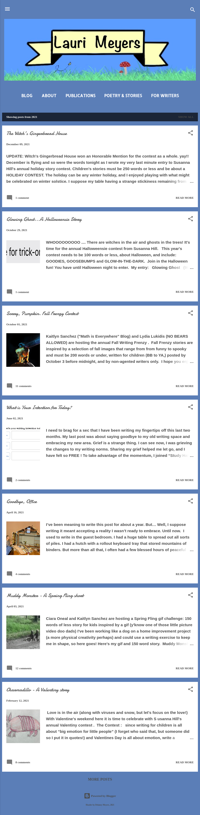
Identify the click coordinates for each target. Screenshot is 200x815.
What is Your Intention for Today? (39, 407)
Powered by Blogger (100, 795)
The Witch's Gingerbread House (36, 133)
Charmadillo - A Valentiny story (37, 689)
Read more (185, 197)
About (49, 95)
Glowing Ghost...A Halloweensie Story (44, 219)
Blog (26, 95)
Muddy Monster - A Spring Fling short (44, 595)
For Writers (165, 95)
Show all (186, 116)
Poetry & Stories (123, 95)
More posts (100, 779)
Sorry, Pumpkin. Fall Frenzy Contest (42, 313)
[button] (190, 134)
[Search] (192, 11)
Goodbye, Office (21, 501)
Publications (80, 95)
